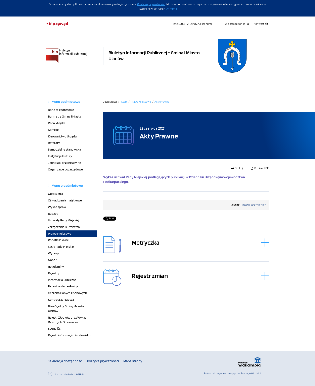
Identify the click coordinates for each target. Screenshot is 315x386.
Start (124, 101)
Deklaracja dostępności (65, 361)
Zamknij (171, 9)
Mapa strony (132, 361)
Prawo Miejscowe (141, 101)
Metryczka (146, 242)
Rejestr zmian (150, 276)
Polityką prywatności (151, 4)
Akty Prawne (161, 101)
